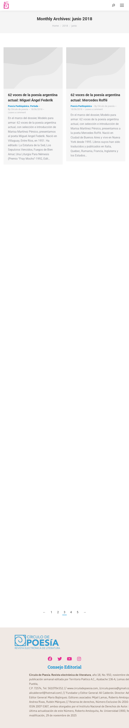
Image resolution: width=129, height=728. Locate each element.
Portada (34, 106)
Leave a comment (17, 112)
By (18, 109)
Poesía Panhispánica (18, 106)
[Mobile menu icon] (121, 5)
